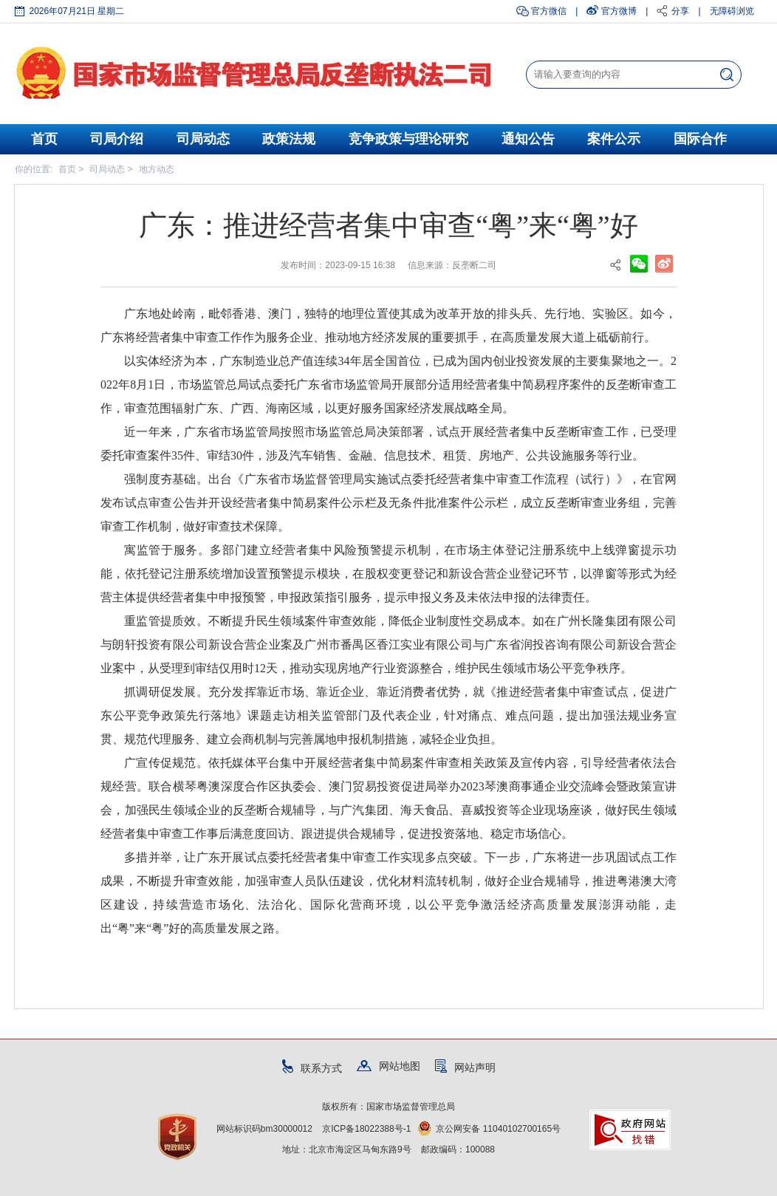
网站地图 (388, 1066)
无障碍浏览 (732, 11)
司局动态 (203, 138)
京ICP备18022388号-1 (366, 1129)
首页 (44, 138)
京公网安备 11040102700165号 (489, 1129)
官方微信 (549, 11)
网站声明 (465, 1067)
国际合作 (700, 138)
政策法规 (288, 138)
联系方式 (312, 1068)
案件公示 (613, 138)
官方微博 (619, 11)
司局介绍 (116, 138)
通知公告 (528, 138)
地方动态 (156, 169)
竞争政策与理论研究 (408, 138)
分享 (680, 11)
